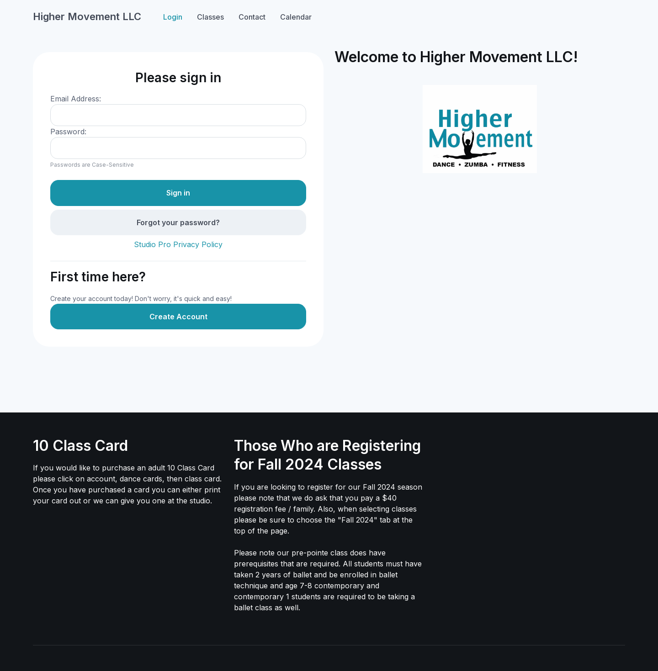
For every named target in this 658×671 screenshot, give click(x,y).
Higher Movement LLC (87, 16)
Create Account (178, 316)
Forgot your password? (178, 222)
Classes (210, 16)
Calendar (296, 16)
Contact (252, 16)
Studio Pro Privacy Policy (178, 244)
